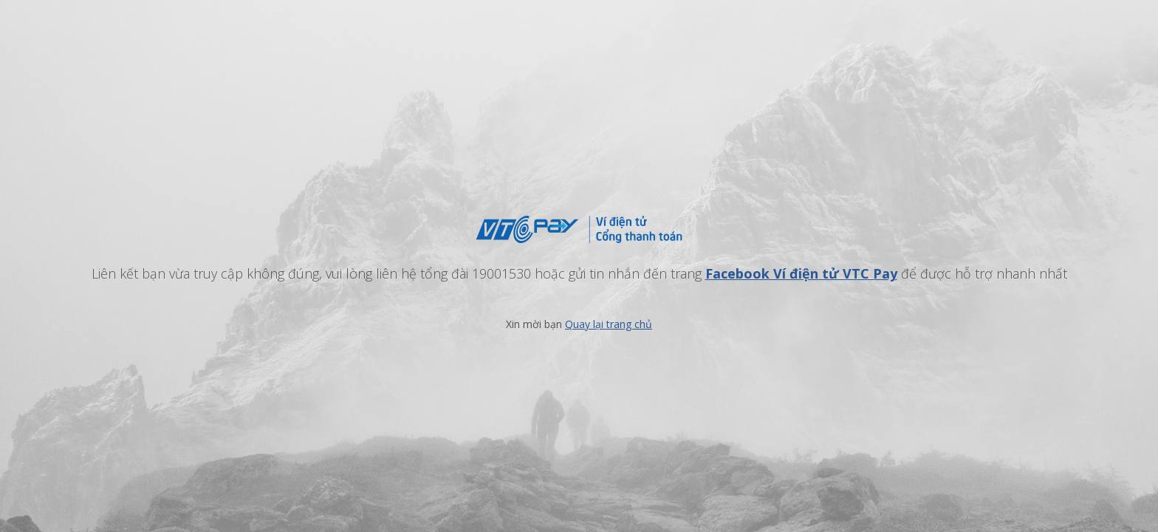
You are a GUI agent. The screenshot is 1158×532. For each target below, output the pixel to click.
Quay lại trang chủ (608, 324)
